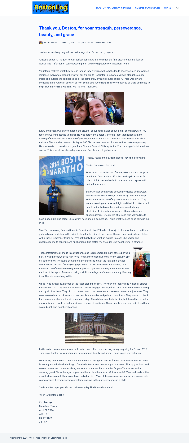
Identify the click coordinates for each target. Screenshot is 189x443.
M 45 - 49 (86, 43)
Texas (108, 43)
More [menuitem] (168, 7)
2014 (80, 43)
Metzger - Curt (98, 43)
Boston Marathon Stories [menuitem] (113, 7)
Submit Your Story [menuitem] (147, 7)
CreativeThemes (59, 438)
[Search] (177, 8)
